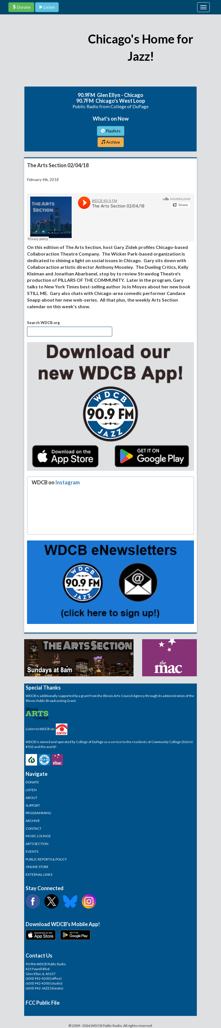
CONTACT (33, 828)
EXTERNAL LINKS (39, 874)
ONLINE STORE (37, 867)
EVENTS (32, 851)
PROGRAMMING (38, 813)
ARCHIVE (33, 820)
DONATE (32, 782)
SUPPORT (33, 805)
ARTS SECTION (37, 844)
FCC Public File (43, 1003)
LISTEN (31, 790)
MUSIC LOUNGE (38, 836)
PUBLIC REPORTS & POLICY (46, 859)
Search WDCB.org (43, 322)
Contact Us (39, 955)
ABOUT (31, 797)
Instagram (67, 482)
